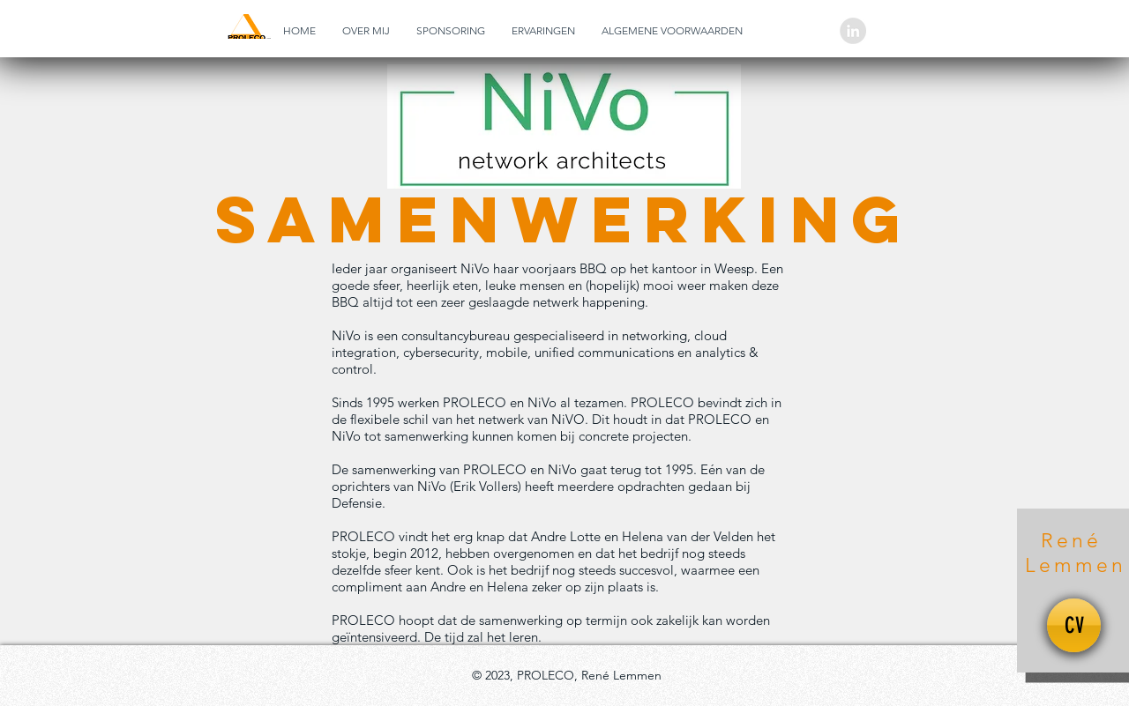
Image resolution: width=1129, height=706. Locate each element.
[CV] (1074, 625)
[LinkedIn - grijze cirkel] (853, 31)
